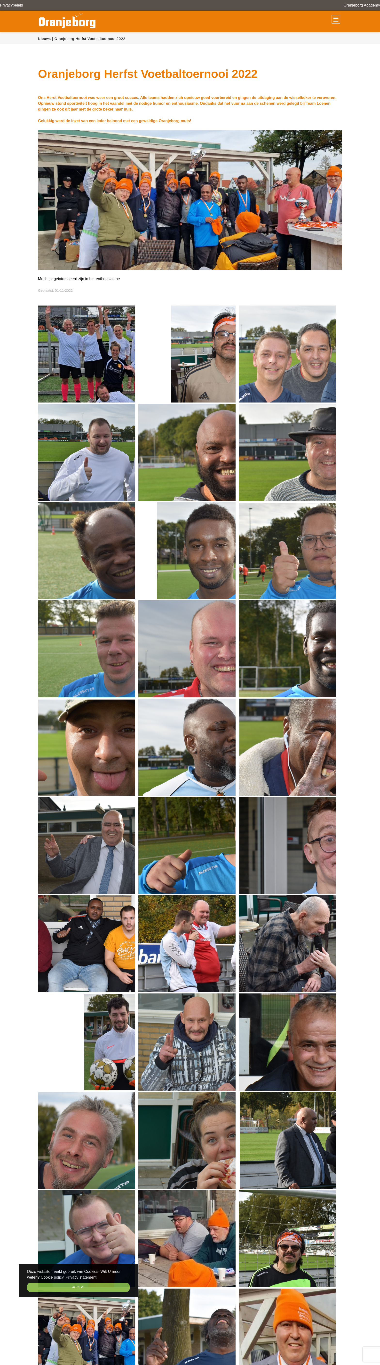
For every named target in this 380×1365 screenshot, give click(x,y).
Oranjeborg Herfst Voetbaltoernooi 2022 (90, 39)
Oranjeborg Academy (362, 5)
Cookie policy (52, 1277)
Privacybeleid (11, 5)
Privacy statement (81, 1277)
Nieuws (44, 39)
